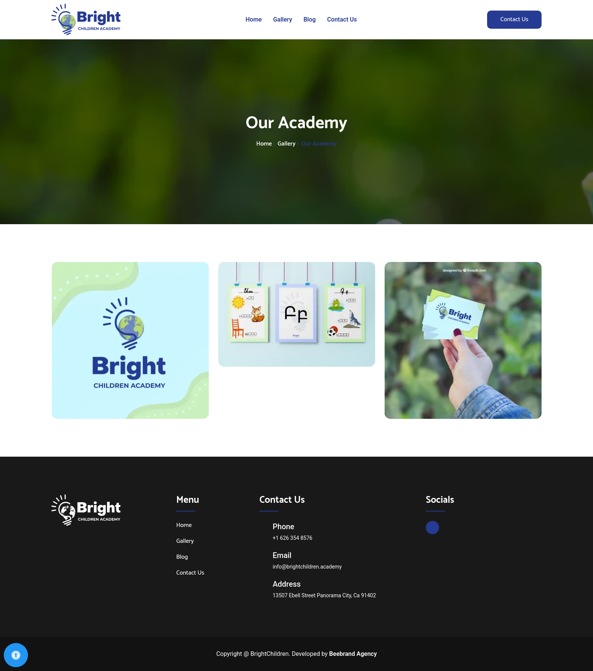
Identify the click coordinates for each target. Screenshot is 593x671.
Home (253, 19)
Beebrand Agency (353, 653)
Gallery (282, 19)
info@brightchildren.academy (307, 567)
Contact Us (342, 19)
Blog (309, 19)
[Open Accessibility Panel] (16, 655)
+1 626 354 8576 (292, 538)
